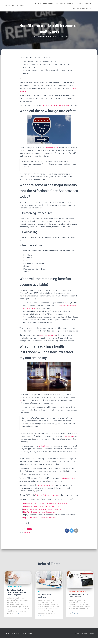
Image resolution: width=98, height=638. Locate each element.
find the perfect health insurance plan (48, 497)
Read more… (17, 613)
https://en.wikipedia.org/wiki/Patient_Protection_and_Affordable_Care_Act (50, 509)
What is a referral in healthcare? (47, 595)
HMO (21, 403)
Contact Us (16, 633)
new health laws (44, 448)
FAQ (91, 8)
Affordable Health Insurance (44, 3)
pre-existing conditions (46, 487)
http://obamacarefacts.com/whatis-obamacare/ (41, 522)
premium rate (70, 439)
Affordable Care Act (52, 150)
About (7, 633)
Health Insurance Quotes (80, 8)
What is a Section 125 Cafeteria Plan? (78, 595)
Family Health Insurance (14, 587)
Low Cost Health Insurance (84, 3)
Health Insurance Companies (64, 3)
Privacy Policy (27, 633)
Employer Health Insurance (77, 591)
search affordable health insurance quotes (56, 105)
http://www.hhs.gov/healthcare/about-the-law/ (40, 517)
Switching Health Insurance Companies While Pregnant (16, 592)
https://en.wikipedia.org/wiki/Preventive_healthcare (42, 511)
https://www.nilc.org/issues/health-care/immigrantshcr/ (44, 514)
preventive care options (48, 338)
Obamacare (27, 537)
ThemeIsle (91, 634)
